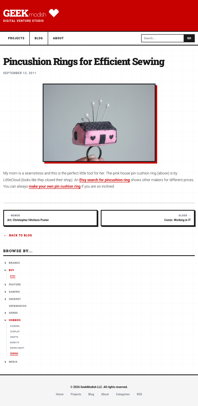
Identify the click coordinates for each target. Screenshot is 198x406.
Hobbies (15, 320)
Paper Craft (17, 348)
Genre (13, 312)
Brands (14, 262)
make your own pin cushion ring (55, 186)
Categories (123, 394)
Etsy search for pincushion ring (104, 180)
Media (13, 361)
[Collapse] (5, 270)
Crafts (14, 337)
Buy (11, 270)
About (58, 38)
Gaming (14, 291)
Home (60, 394)
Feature (15, 284)
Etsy (12, 276)
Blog (39, 38)
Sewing (14, 353)
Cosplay (15, 332)
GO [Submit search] (189, 38)
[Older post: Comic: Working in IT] (148, 218)
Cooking (15, 326)
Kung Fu (14, 342)
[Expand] (5, 263)
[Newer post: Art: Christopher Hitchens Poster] (50, 218)
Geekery (15, 299)
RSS (139, 394)
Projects (16, 38)
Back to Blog (17, 235)
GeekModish (17, 306)
